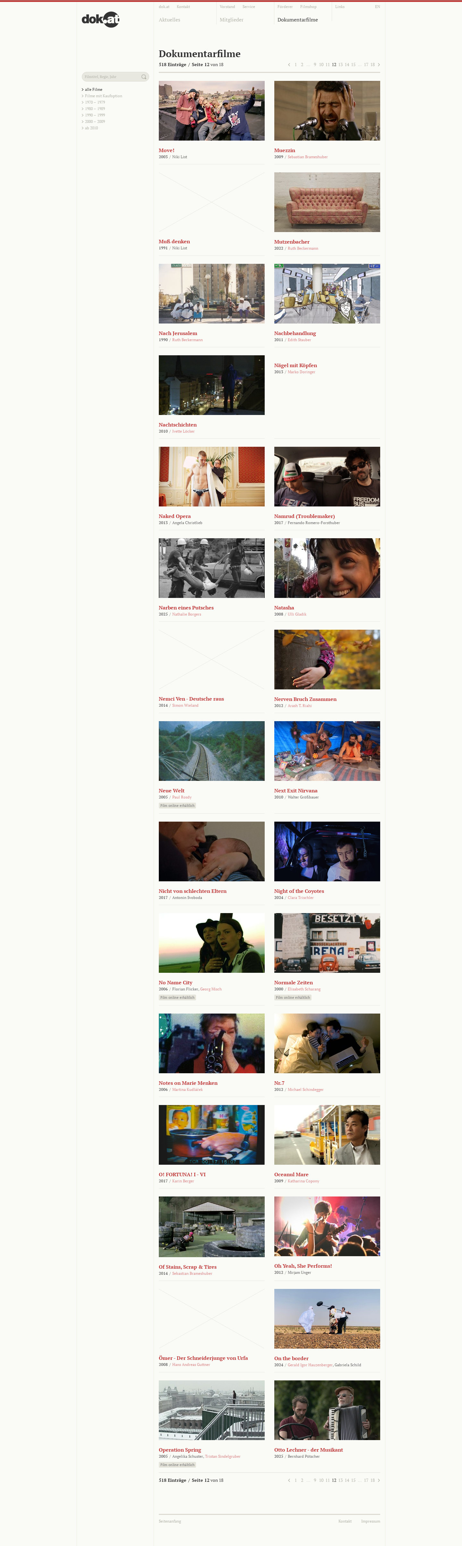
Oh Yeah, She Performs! (303, 1265)
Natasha (284, 607)
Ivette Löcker (183, 431)
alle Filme (93, 89)
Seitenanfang (170, 1521)
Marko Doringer (301, 371)
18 (372, 64)
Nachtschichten (178, 424)
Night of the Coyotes (299, 890)
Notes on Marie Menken (188, 1082)
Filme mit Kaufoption (103, 95)
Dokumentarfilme (298, 19)
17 (366, 64)
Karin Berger (183, 1181)
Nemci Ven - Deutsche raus (191, 698)
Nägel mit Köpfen (295, 365)
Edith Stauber (299, 339)
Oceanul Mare (291, 1174)
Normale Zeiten (293, 982)
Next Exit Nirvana (296, 790)
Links (340, 6)
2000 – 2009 (95, 121)
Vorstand (227, 6)
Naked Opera (175, 516)
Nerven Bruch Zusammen (305, 699)
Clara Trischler (301, 897)
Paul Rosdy (182, 797)
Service (249, 6)
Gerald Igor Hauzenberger (310, 1364)
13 (340, 64)
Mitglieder (232, 19)
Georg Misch (211, 989)
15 (353, 64)
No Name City (175, 982)
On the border (291, 1358)
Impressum (370, 1521)
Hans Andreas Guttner (191, 1364)
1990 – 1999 (95, 115)
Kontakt (183, 6)
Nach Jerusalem (178, 333)
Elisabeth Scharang (304, 989)
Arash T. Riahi (300, 705)
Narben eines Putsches (186, 607)
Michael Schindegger (306, 1089)
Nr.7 (279, 1082)
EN (377, 6)
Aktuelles (169, 19)
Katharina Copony (303, 1181)
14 (347, 64)
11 (327, 64)
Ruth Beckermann (303, 248)
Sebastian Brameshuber (308, 156)
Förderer (285, 6)
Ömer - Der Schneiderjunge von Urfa (203, 1357)
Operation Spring (180, 1449)
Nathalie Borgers (186, 614)
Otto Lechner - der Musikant (308, 1449)
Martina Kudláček (187, 1089)
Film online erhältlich (177, 805)
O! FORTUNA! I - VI (182, 1174)
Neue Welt (171, 790)
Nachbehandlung (295, 333)
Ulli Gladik (297, 614)
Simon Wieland (185, 705)
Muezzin (284, 150)
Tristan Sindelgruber (223, 1456)
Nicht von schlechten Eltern (193, 890)
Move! (167, 150)
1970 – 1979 (95, 102)
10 (321, 64)
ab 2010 (91, 127)
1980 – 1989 (95, 108)
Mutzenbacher (292, 241)
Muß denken (174, 241)
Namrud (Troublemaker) (304, 516)
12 (334, 64)
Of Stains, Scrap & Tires (188, 1266)
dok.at (164, 6)
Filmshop (308, 6)
